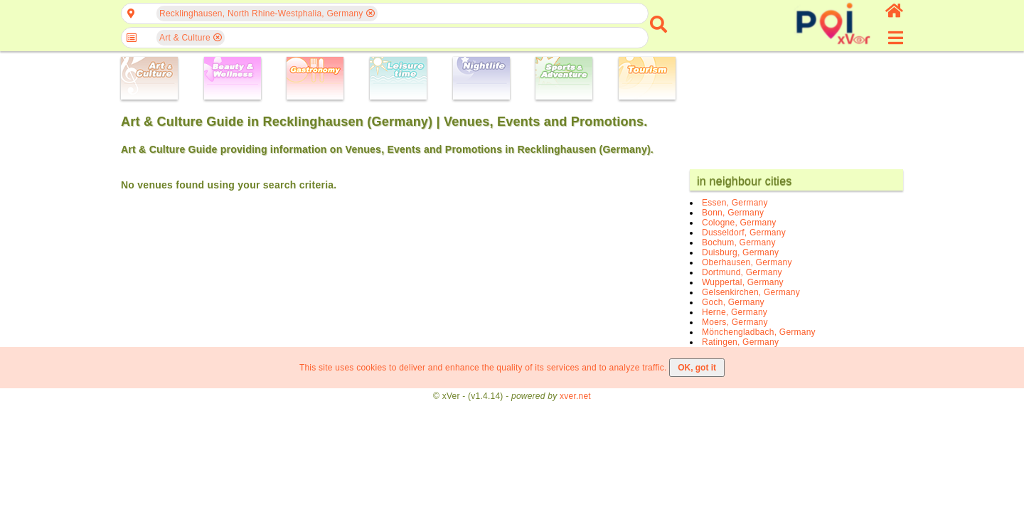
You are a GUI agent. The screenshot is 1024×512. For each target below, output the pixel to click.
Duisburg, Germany (740, 252)
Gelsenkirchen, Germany (751, 292)
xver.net (575, 396)
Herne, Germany (734, 312)
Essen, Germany (735, 203)
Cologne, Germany (739, 223)
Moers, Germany (735, 322)
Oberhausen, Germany (747, 262)
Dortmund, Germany (742, 272)
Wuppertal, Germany (743, 282)
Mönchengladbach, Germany (759, 332)
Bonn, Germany (733, 213)
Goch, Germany (733, 302)
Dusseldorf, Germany (744, 233)
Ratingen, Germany (740, 342)
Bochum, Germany (739, 242)
